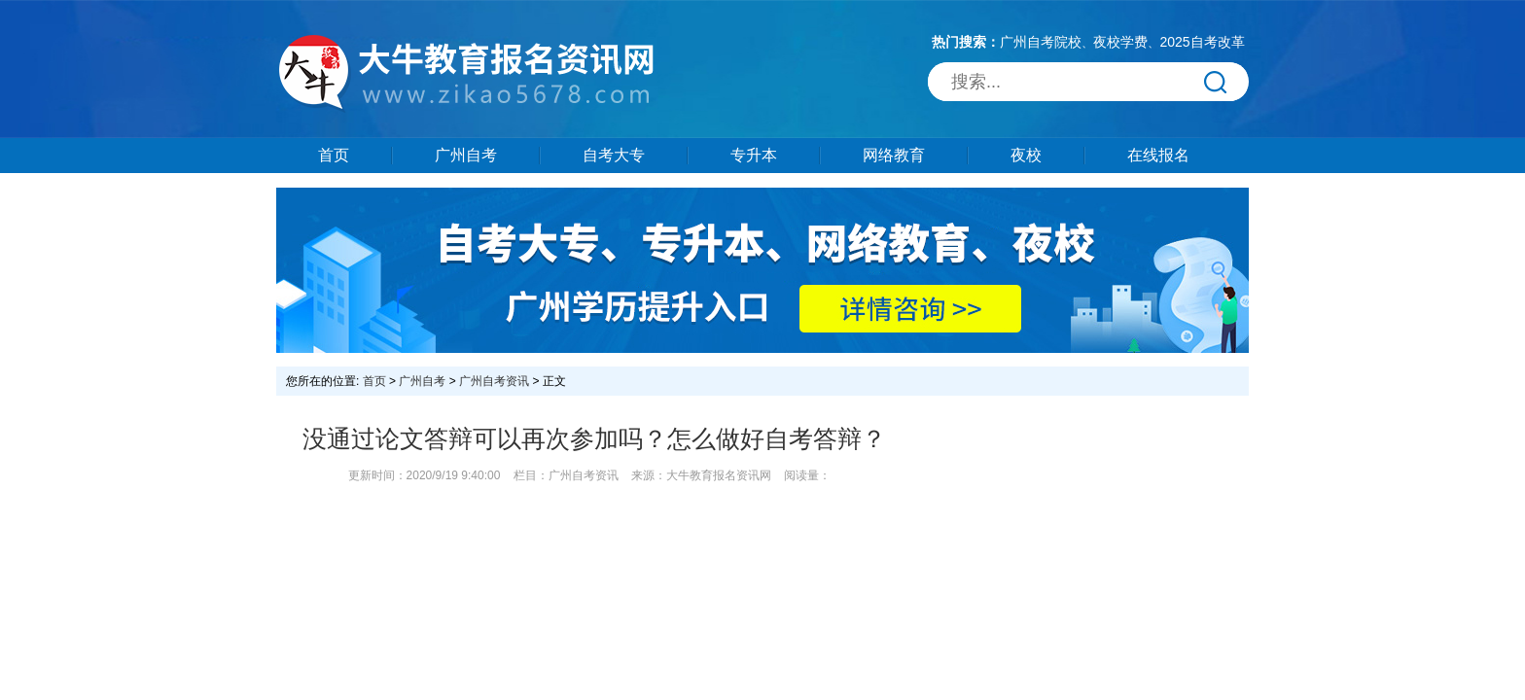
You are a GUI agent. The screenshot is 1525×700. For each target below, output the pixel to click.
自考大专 (614, 155)
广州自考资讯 (494, 381)
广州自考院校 (1041, 42)
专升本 (753, 155)
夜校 (1026, 155)
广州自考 (466, 155)
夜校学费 (1120, 42)
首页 (333, 155)
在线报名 (1158, 155)
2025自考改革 (1201, 42)
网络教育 (894, 155)
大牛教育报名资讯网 (718, 475)
